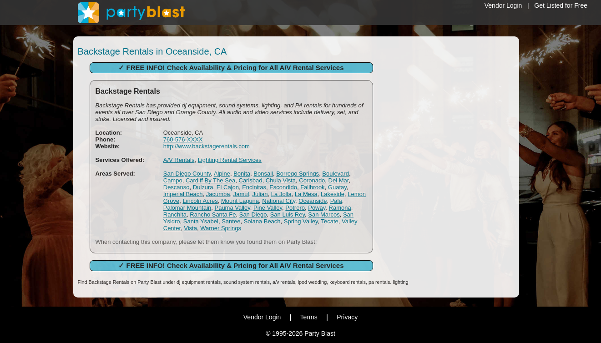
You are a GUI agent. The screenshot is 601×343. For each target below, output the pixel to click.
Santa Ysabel (200, 221)
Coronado (312, 180)
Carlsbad (251, 180)
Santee (231, 221)
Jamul (241, 194)
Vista (190, 228)
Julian (260, 194)
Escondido (283, 187)
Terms (309, 317)
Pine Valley (267, 207)
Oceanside (312, 200)
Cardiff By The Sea (210, 180)
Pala (336, 200)
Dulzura (203, 187)
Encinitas (254, 187)
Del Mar (338, 180)
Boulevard (335, 173)
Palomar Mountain (187, 207)
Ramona (340, 207)
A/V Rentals (179, 159)
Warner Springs (220, 228)
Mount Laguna (240, 200)
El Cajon (228, 187)
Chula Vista (281, 180)
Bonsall (263, 173)
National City (278, 200)
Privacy (347, 317)
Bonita (241, 173)
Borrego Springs (297, 173)
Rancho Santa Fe (213, 214)
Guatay (337, 187)
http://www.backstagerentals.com (206, 146)
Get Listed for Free (560, 5)
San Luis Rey (287, 214)
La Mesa (306, 194)
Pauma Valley (232, 207)
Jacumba (218, 194)
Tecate (329, 221)
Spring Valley (301, 221)
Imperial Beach (183, 194)
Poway (316, 207)
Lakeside (332, 194)
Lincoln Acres (199, 200)
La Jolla (281, 194)
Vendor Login (503, 5)
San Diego (253, 214)
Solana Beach (262, 221)
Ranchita (175, 214)
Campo (172, 180)
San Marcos (323, 214)
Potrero (295, 207)
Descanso (176, 187)
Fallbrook (312, 187)
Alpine (222, 173)
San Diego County (187, 173)
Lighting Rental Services (230, 159)
